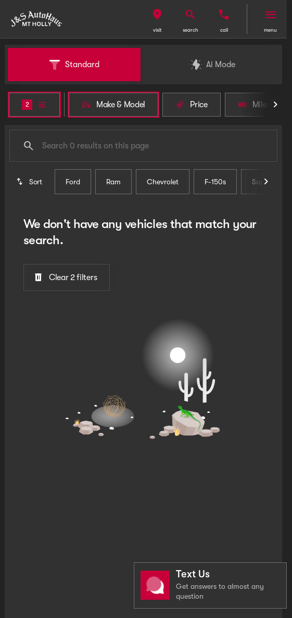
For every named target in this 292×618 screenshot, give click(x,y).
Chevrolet (163, 182)
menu (270, 30)
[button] (157, 19)
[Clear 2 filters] (66, 277)
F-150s (215, 182)
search (190, 30)
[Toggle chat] (210, 585)
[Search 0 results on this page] (143, 145)
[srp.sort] (29, 181)
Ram (113, 182)
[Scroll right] (275, 105)
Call (224, 30)
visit (157, 30)
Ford (73, 182)
